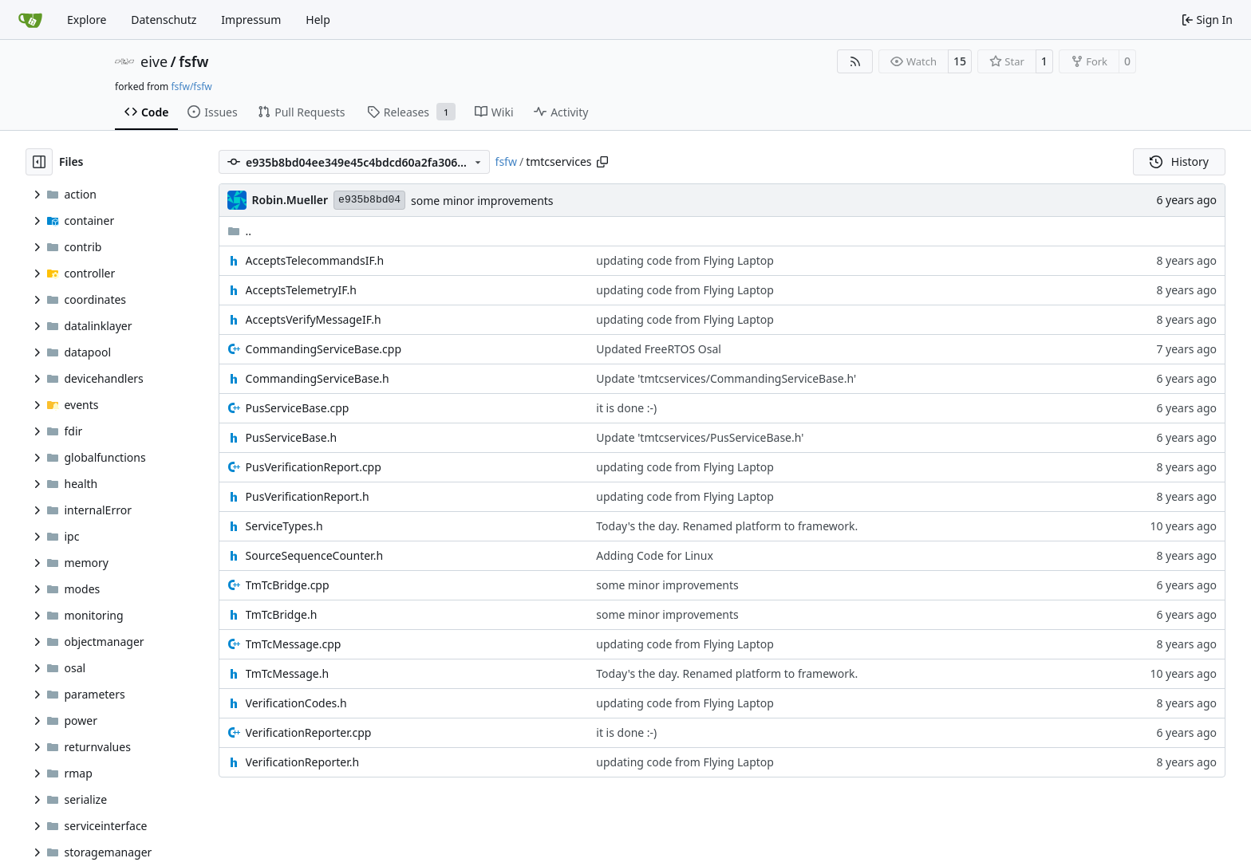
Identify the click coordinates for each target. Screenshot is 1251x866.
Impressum (251, 19)
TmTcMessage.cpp (293, 643)
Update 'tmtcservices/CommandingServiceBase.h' (726, 378)
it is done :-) (626, 407)
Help (318, 19)
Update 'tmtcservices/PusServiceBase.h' (699, 437)
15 (959, 61)
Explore (86, 19)
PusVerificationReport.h (307, 496)
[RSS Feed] (855, 61)
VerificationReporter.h (303, 762)
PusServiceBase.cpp (297, 407)
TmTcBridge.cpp (288, 584)
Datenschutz (163, 19)
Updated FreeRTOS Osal (658, 348)
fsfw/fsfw (191, 86)
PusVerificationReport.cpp (313, 466)
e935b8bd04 (369, 200)
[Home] (30, 20)
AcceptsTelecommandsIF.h (315, 260)
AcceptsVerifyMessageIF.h (313, 319)
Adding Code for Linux (654, 555)
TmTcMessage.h (287, 673)
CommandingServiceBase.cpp (323, 348)
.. (239, 230)
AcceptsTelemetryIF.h (301, 289)
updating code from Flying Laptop (685, 260)
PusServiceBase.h (291, 437)
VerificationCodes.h (296, 703)
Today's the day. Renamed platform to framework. (727, 525)
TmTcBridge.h (282, 614)
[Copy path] (602, 161)
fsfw (193, 61)
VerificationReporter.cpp (309, 732)
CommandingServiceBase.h (317, 378)
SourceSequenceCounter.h (314, 555)
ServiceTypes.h (284, 525)
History (1179, 161)
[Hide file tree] (39, 161)
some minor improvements (482, 200)
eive (154, 61)
